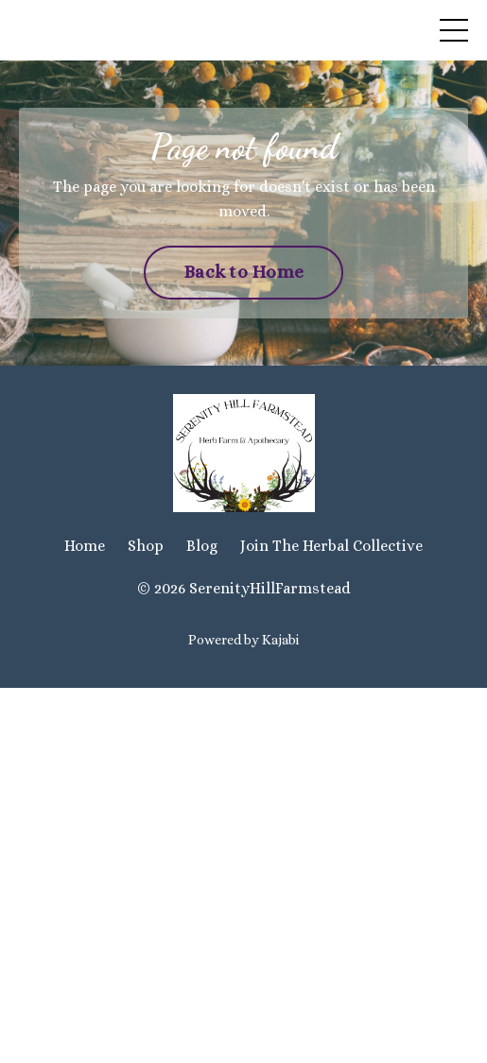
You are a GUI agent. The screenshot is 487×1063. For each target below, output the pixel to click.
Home (84, 546)
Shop (146, 546)
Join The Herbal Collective (331, 546)
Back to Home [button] (243, 272)
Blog (201, 546)
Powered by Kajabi (243, 639)
